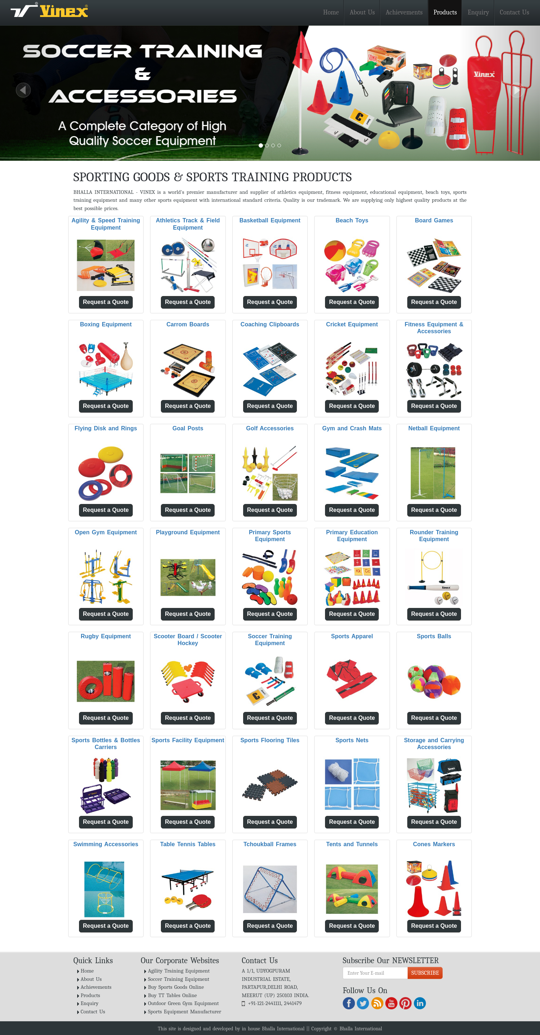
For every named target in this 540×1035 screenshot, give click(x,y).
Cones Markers (434, 844)
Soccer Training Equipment (178, 979)
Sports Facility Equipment (188, 740)
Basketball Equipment (270, 220)
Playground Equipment (188, 532)
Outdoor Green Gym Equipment (183, 1003)
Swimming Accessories (105, 844)
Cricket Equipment (352, 324)
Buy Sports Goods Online (176, 987)
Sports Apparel (352, 636)
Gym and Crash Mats (352, 428)
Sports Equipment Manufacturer (184, 1011)
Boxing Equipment (106, 324)
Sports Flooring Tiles (269, 740)
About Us (362, 12)
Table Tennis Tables (187, 844)
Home (331, 12)
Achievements (404, 12)
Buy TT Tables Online (172, 995)
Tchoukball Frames (270, 844)
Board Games (434, 220)
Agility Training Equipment (179, 970)
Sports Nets (352, 740)
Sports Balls (434, 636)
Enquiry (478, 12)
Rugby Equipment (106, 636)
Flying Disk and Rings (106, 428)
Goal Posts (187, 428)
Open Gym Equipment (106, 532)
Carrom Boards (188, 324)
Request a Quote (106, 302)
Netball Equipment (434, 428)
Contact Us (514, 12)
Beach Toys (351, 220)
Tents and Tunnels (352, 844)
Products (445, 12)
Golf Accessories (270, 428)
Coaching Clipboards (270, 324)
